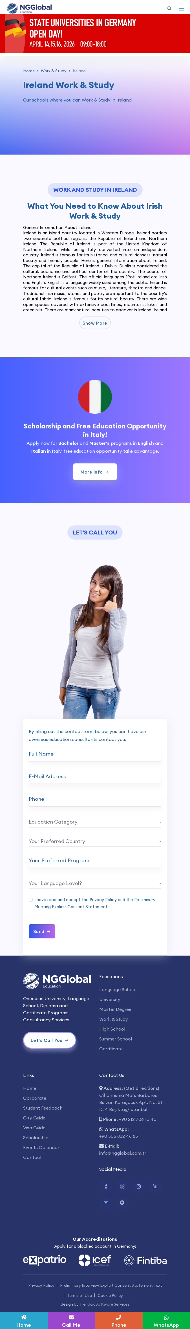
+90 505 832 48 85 (118, 1136)
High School (112, 1029)
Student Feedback (42, 1108)
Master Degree (115, 1009)
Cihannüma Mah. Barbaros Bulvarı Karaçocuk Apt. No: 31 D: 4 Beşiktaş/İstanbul (130, 1102)
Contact (32, 1157)
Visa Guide (34, 1127)
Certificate (111, 1048)
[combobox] (95, 823)
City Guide (34, 1118)
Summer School (115, 1039)
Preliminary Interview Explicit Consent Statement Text (111, 1285)
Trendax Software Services (104, 1304)
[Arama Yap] (169, 8)
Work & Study (54, 70)
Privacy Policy (103, 899)
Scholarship (35, 1137)
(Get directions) (141, 1088)
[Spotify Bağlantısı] (122, 1203)
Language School (117, 989)
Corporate (34, 1098)
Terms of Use (79, 1295)
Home (29, 70)
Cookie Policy (110, 1295)
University (109, 999)
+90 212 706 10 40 (137, 1119)
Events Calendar (41, 1147)
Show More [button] (95, 323)
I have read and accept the (94, 903)
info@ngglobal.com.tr (122, 1153)
